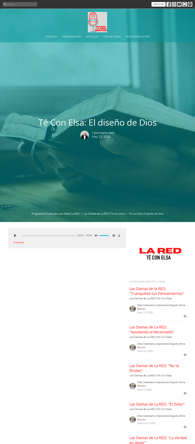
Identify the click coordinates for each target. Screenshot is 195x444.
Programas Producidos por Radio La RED (56, 213)
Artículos (92, 36)
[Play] (15, 235)
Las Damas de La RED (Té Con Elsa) (104, 213)
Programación (71, 36)
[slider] (47, 235)
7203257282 (158, 4)
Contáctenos (112, 36)
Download (18, 242)
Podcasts (51, 36)
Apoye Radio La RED (137, 36)
